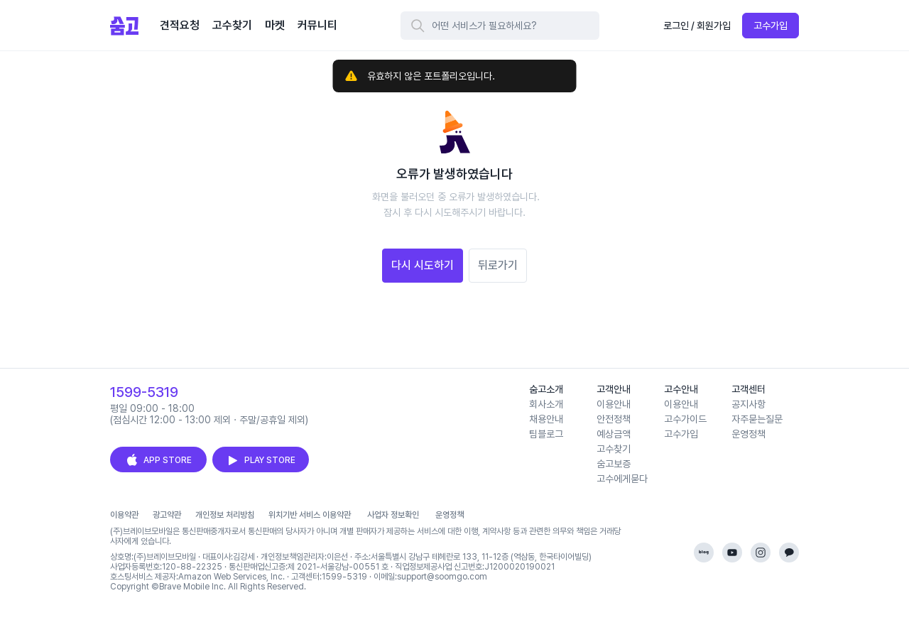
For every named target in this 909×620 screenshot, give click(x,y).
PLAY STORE (260, 460)
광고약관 (167, 515)
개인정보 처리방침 (224, 515)
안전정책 (614, 419)
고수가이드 (685, 419)
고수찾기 (614, 449)
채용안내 (546, 419)
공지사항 (748, 404)
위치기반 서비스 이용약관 (309, 515)
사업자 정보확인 (393, 515)
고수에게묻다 (622, 478)
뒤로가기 (498, 265)
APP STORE (158, 460)
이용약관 (124, 515)
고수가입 (770, 25)
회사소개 (546, 404)
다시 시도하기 (422, 265)
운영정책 (748, 434)
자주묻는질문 (757, 419)
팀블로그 (546, 434)
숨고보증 (614, 463)
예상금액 (614, 434)
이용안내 (614, 404)
